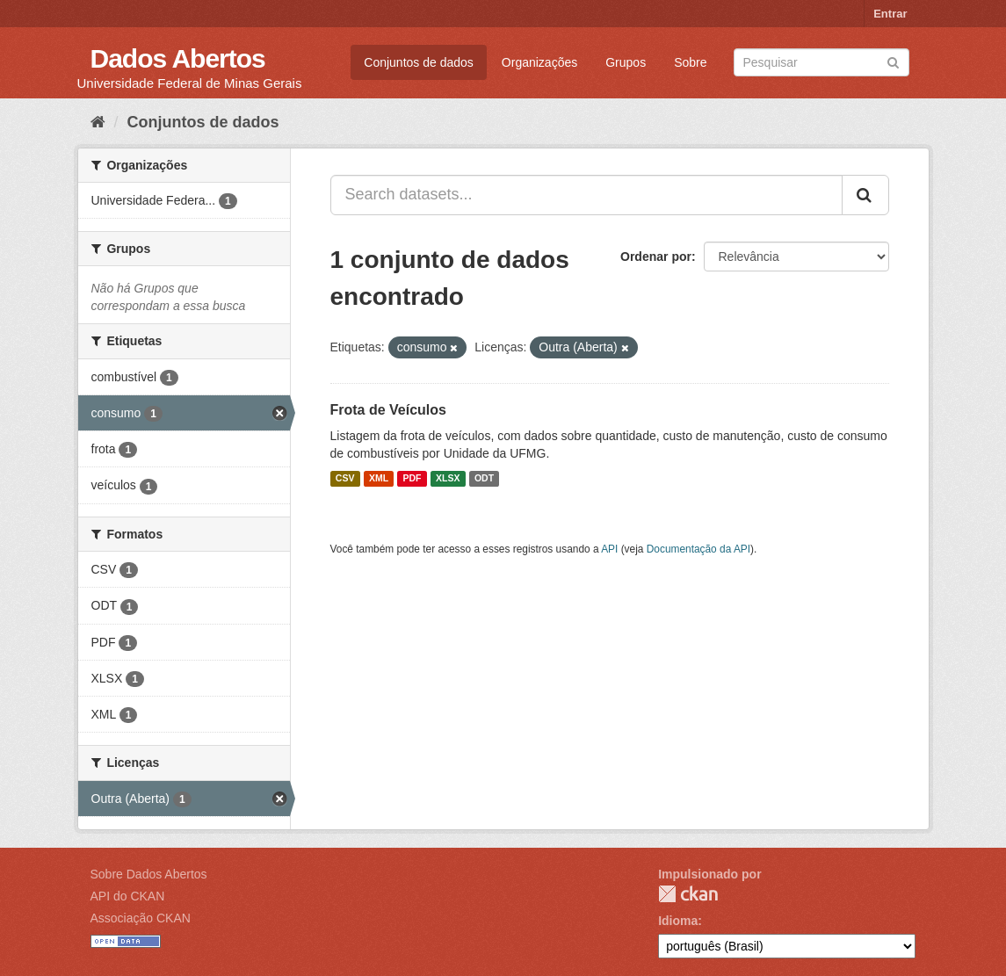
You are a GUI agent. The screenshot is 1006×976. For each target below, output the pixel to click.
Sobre (690, 62)
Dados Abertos (177, 58)
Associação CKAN (140, 918)
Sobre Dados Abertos (148, 874)
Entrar (890, 13)
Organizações (539, 62)
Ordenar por (655, 256)
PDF (412, 479)
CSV (345, 479)
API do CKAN (127, 896)
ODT (484, 479)
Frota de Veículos (388, 409)
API (609, 549)
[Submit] (893, 61)
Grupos (625, 62)
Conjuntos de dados (419, 62)
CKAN (688, 894)
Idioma (678, 921)
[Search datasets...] (586, 195)
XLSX (448, 479)
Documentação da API (698, 549)
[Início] (97, 122)
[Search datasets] (821, 62)
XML (378, 479)
